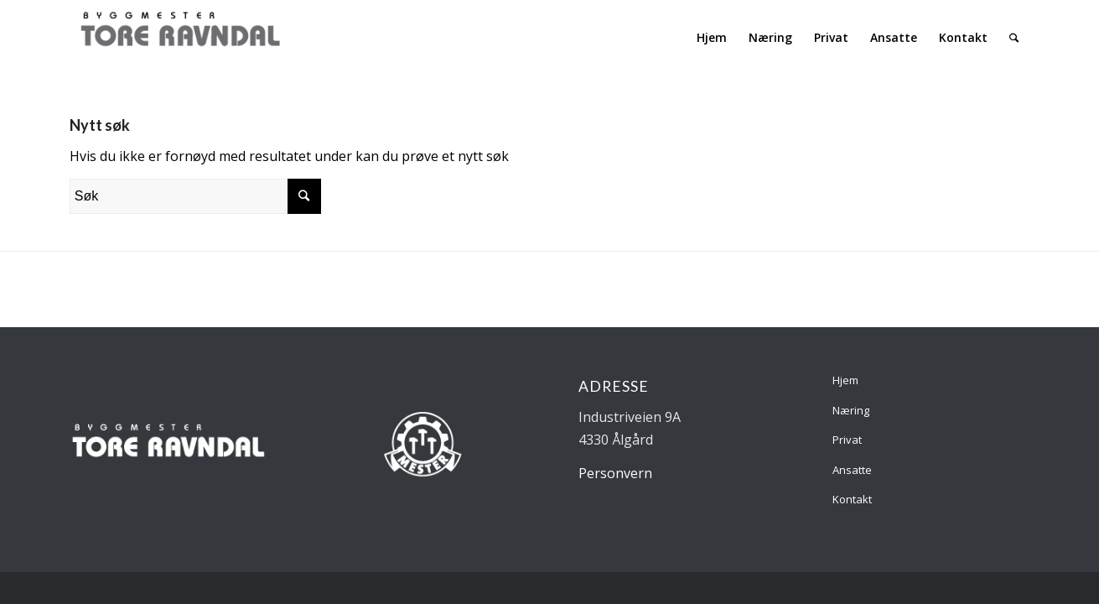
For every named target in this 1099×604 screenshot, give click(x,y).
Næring (850, 410)
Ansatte (852, 469)
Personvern (615, 473)
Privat (847, 439)
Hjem (845, 380)
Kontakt (852, 499)
